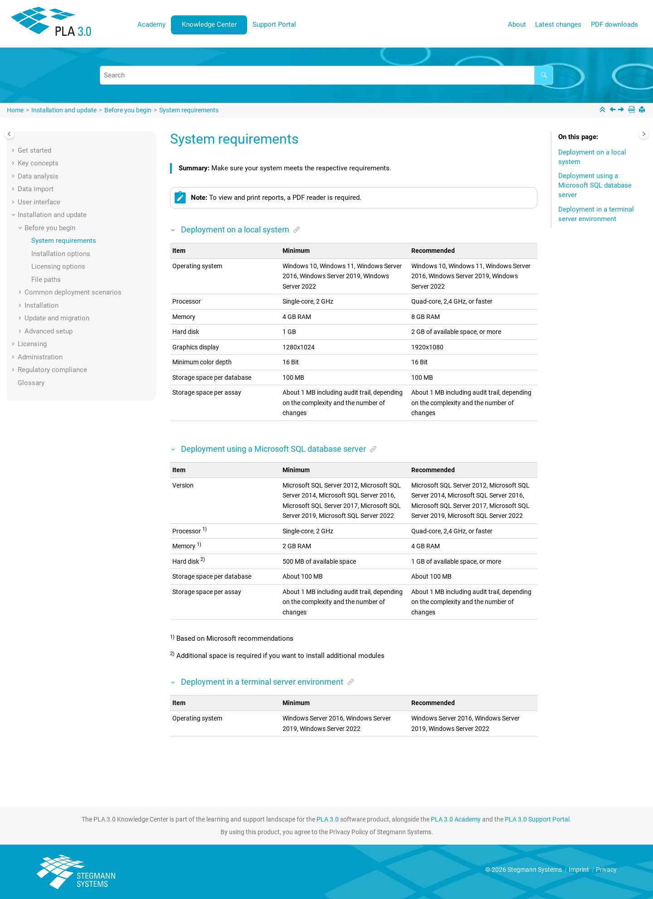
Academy (151, 24)
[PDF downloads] (632, 110)
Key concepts (38, 163)
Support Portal (274, 24)
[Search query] (326, 75)
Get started (34, 150)
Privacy (606, 869)
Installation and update (64, 110)
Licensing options (58, 266)
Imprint (579, 869)
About (517, 24)
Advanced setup (48, 331)
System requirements (189, 110)
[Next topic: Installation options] (622, 110)
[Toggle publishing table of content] (9, 134)
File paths (46, 280)
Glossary (31, 383)
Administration (40, 357)
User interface (39, 202)
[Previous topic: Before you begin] (613, 110)
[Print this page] (642, 110)
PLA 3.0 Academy (456, 819)
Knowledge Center (209, 24)
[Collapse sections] (603, 110)
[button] (14, 150)
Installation (41, 305)
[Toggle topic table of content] (643, 134)
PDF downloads (614, 24)
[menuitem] (152, 25)
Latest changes (558, 24)
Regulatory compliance (52, 370)
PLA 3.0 (328, 819)
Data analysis (38, 176)
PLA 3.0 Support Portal (537, 819)
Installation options (60, 254)
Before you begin (127, 110)
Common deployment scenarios (73, 292)
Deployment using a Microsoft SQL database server (595, 185)
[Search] (543, 75)
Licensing (32, 344)
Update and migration (56, 318)
